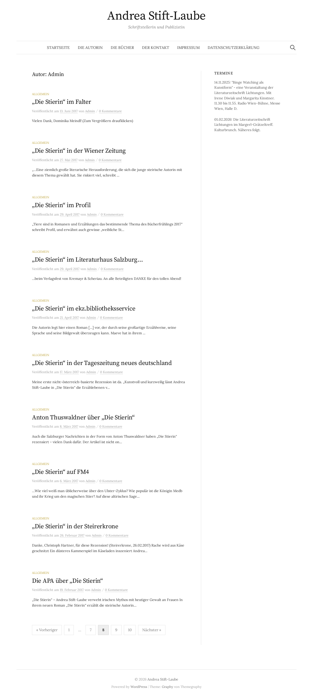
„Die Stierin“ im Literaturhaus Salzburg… (87, 260)
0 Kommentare (110, 111)
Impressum (188, 47)
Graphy (167, 687)
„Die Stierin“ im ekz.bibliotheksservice (83, 308)
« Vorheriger (47, 629)
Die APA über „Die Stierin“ (67, 581)
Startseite (58, 47)
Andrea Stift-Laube (156, 16)
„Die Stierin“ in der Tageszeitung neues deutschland (102, 363)
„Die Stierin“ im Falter (61, 102)
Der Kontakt (155, 47)
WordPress (138, 687)
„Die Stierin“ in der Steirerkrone (75, 526)
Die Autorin (90, 47)
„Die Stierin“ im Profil (61, 205)
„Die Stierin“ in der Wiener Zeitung (79, 151)
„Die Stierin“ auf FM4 (60, 472)
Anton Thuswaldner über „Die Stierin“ (83, 417)
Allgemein (40, 94)
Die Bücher (122, 47)
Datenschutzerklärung (233, 47)
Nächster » (151, 629)
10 (130, 629)
